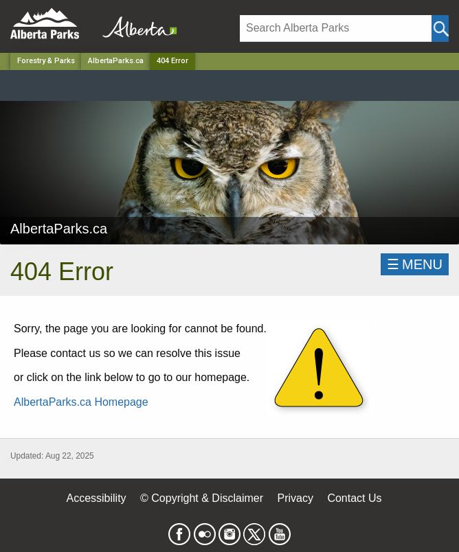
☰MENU (415, 264)
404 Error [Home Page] (172, 60)
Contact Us (354, 498)
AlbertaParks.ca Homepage (81, 402)
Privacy (295, 498)
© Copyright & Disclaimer (201, 498)
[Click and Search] (440, 28)
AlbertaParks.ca (116, 60)
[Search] (336, 28)
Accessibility (96, 498)
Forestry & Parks (46, 60)
